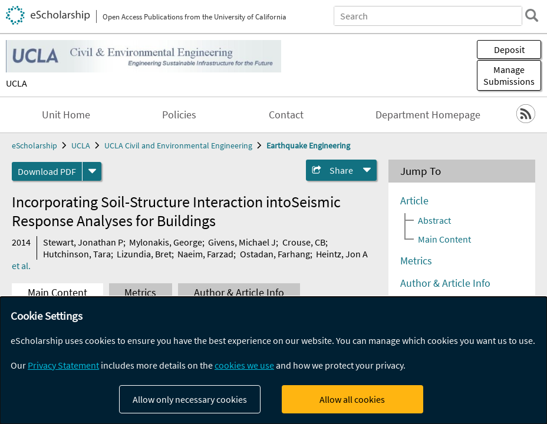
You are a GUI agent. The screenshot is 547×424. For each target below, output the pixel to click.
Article (414, 200)
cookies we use (244, 365)
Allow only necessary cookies (190, 399)
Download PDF (47, 171)
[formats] (92, 171)
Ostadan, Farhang (275, 254)
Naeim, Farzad (205, 254)
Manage (509, 75)
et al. (21, 265)
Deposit (509, 49)
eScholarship (34, 145)
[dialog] (273, 360)
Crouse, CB (303, 242)
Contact (286, 114)
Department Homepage (427, 114)
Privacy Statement (63, 365)
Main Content (57, 292)
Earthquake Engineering (308, 145)
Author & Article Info (239, 292)
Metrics (140, 292)
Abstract (434, 220)
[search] (531, 15)
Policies (179, 114)
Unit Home (66, 114)
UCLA (16, 83)
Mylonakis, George (165, 242)
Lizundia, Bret (144, 254)
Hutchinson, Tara (77, 254)
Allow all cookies (352, 399)
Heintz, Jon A (342, 254)
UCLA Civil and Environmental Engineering (178, 145)
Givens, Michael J (242, 242)
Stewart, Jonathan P (83, 242)
